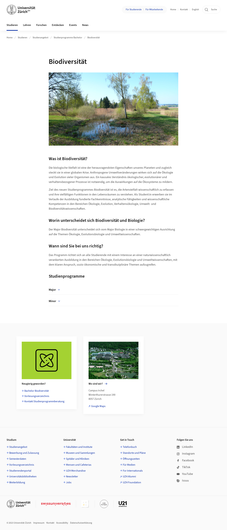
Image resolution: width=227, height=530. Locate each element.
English (195, 9)
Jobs (68, 482)
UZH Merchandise (76, 471)
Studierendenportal (20, 471)
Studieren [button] (12, 25)
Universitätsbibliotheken (23, 476)
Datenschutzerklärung (81, 523)
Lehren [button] (27, 25)
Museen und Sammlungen (80, 453)
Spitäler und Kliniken (77, 459)
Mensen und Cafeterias (78, 465)
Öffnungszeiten (131, 459)
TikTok (183, 467)
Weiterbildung (17, 482)
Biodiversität (93, 37)
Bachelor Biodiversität (36, 391)
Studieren (22, 37)
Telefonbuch (130, 447)
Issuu (183, 481)
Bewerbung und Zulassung (24, 453)
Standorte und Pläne (134, 453)
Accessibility (62, 523)
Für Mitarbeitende (154, 9)
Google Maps (98, 406)
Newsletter (72, 476)
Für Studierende (134, 9)
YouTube (185, 474)
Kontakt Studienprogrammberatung (44, 401)
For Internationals (133, 471)
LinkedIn (185, 447)
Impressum (38, 523)
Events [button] (73, 25)
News (85, 25)
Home (173, 9)
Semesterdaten (17, 459)
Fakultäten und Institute (79, 447)
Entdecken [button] (58, 25)
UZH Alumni (129, 476)
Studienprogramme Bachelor (68, 37)
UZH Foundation (132, 482)
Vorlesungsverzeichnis (36, 396)
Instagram (186, 454)
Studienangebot (40, 37)
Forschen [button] (41, 25)
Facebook (185, 460)
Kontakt (184, 9)
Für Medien (129, 465)
